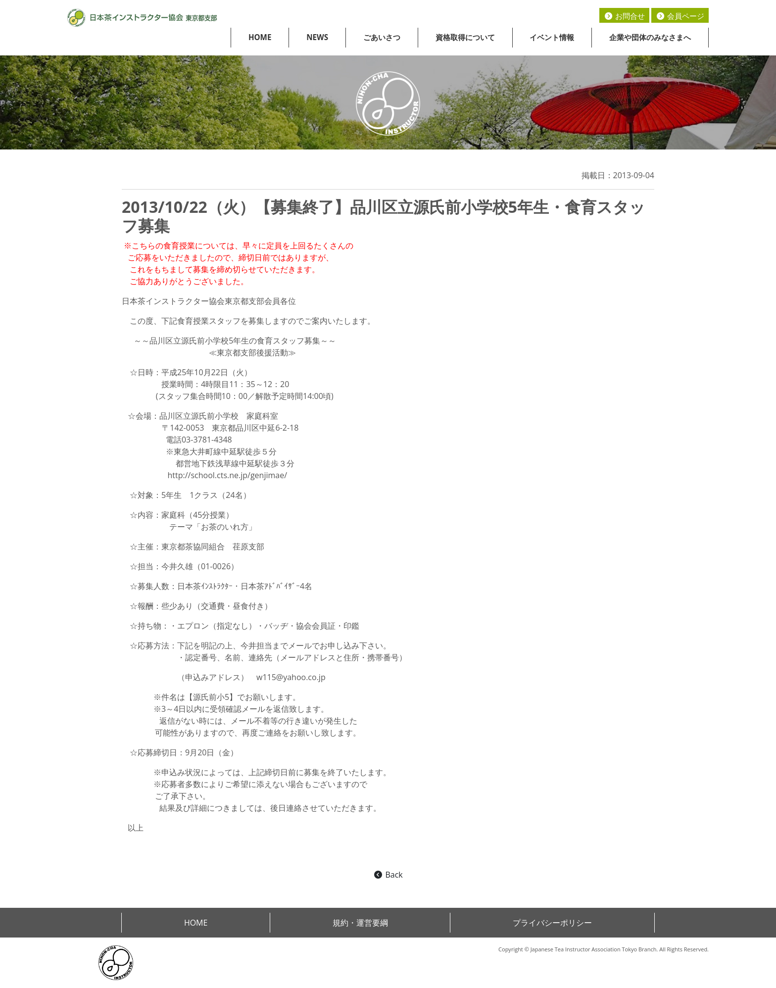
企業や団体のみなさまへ (650, 37)
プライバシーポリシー (552, 922)
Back (387, 874)
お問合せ (624, 16)
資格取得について (465, 37)
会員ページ (680, 16)
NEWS (317, 37)
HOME (260, 37)
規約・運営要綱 (360, 922)
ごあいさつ (381, 37)
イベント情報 (552, 37)
